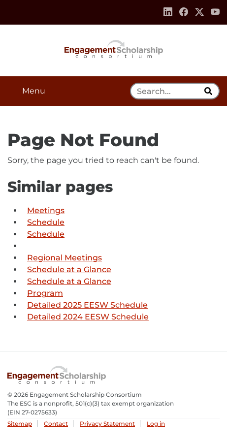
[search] (209, 91)
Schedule (46, 222)
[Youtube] (215, 12)
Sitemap (19, 423)
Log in (156, 423)
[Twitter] (199, 12)
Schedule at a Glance (69, 269)
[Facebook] (183, 12)
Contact (56, 423)
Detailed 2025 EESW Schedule (87, 305)
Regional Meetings (64, 257)
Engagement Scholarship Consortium (114, 48)
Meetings (46, 210)
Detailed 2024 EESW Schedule (88, 316)
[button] (113, 91)
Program (45, 293)
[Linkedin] (167, 12)
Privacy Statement (107, 423)
